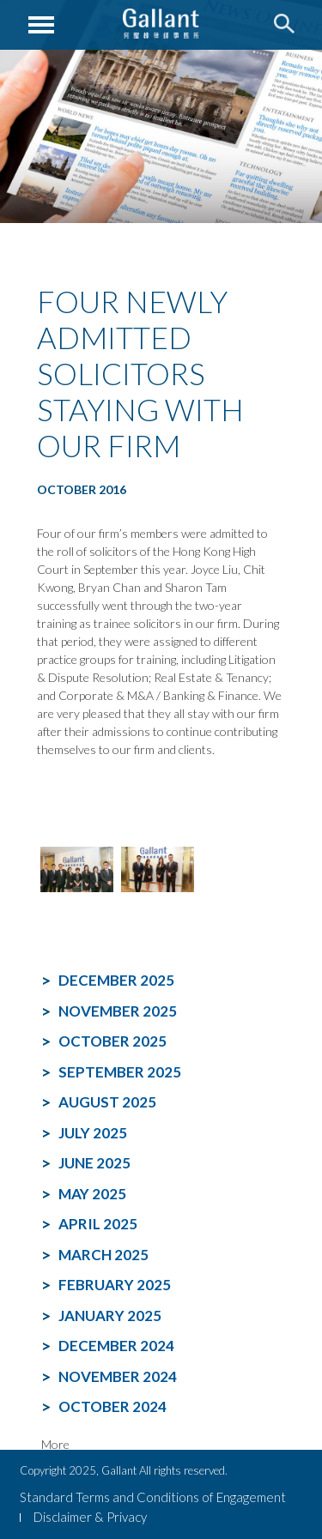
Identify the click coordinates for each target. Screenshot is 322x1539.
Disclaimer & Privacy (90, 1516)
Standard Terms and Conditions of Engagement (153, 1497)
